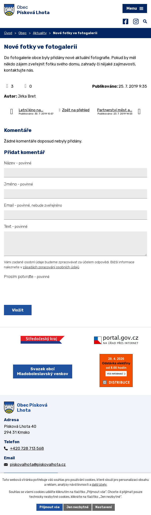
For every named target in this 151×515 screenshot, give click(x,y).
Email (33, 205)
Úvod (8, 33)
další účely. (99, 485)
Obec (22, 33)
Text (15, 226)
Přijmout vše (50, 507)
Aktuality (40, 33)
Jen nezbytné (77, 507)
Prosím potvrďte (26, 276)
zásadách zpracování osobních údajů (51, 267)
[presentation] (36, 292)
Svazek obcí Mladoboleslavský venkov (42, 371)
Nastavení (103, 507)
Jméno (18, 184)
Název (17, 163)
